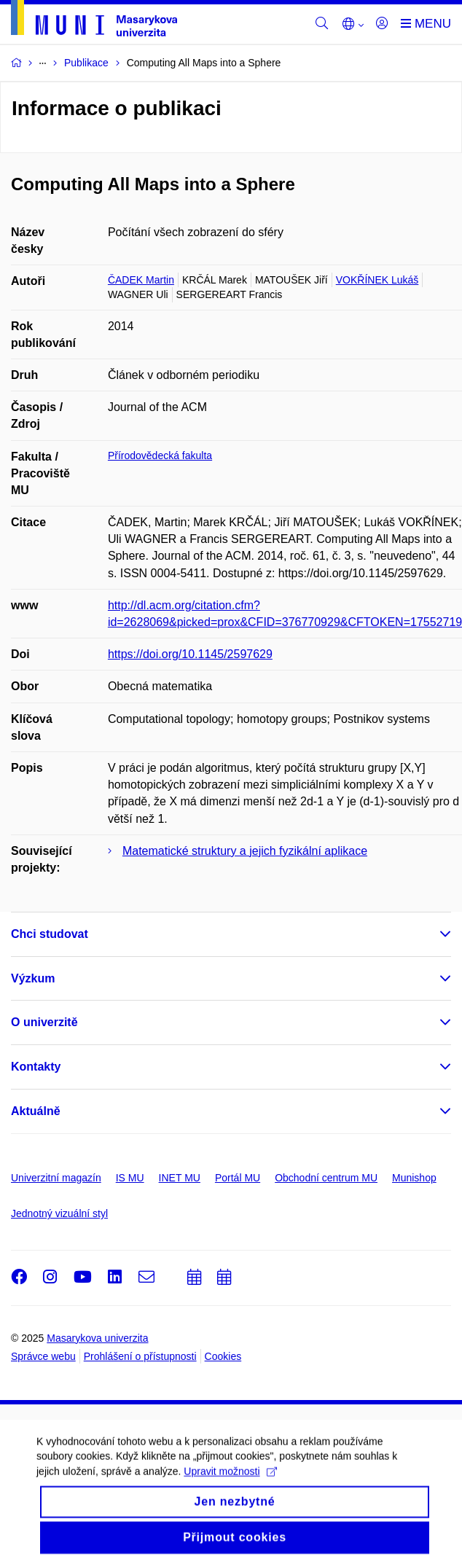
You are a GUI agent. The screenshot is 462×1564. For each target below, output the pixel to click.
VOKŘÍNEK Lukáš (377, 280)
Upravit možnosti (230, 1479)
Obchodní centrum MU (326, 1178)
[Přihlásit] (381, 24)
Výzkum (33, 978)
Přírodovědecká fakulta (160, 455)
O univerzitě (44, 1022)
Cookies (223, 1356)
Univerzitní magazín (56, 1178)
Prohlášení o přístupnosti (140, 1356)
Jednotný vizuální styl (59, 1213)
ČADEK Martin (141, 280)
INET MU (179, 1178)
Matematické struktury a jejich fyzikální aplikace (244, 851)
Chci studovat (49, 934)
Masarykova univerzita (97, 1338)
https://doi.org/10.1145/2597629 (190, 654)
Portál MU (237, 1178)
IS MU (130, 1178)
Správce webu (43, 1356)
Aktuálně (35, 1111)
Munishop (414, 1178)
